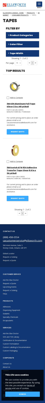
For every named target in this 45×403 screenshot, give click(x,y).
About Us (6, 367)
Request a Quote (9, 283)
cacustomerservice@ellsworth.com (22, 240)
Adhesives (7, 307)
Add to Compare (16, 97)
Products (31, 13)
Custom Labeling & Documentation (16, 347)
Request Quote (17, 132)
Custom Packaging (10, 351)
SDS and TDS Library (11, 337)
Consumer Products (20, 15)
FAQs (5, 294)
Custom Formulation (11, 344)
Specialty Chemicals (10, 317)
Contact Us (7, 363)
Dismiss (22, 394)
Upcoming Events (9, 287)
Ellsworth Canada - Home (13, 13)
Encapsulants (8, 320)
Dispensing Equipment (11, 310)
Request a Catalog (10, 290)
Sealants (6, 313)
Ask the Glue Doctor (11, 280)
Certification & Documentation (15, 340)
